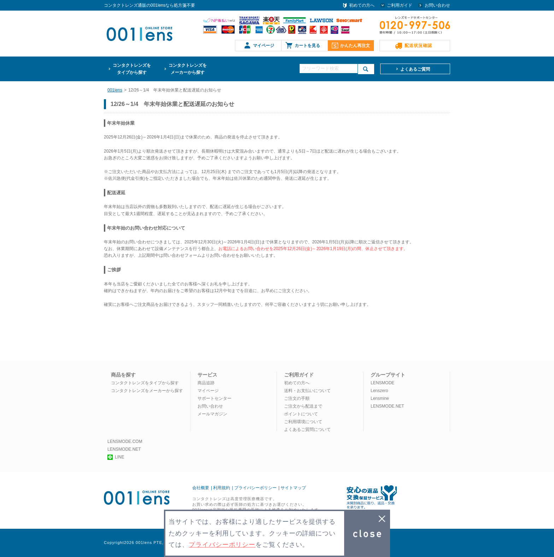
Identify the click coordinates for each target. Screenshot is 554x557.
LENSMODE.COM (124, 441)
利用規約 (221, 487)
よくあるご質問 (415, 69)
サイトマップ (293, 487)
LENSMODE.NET (387, 406)
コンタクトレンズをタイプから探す (145, 382)
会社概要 (200, 487)
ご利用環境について (303, 421)
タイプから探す (132, 68)
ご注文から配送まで (303, 406)
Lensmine (380, 398)
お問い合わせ (437, 5)
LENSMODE (382, 382)
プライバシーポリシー (255, 487)
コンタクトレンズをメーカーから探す (147, 390)
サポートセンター (214, 398)
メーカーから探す (188, 68)
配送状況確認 (418, 45)
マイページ (263, 45)
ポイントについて (301, 413)
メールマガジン (212, 413)
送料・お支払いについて (307, 390)
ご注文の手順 (297, 398)
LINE (115, 457)
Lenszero (379, 390)
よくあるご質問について (307, 429)
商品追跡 (206, 382)
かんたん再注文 (355, 45)
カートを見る (307, 45)
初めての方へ (362, 5)
